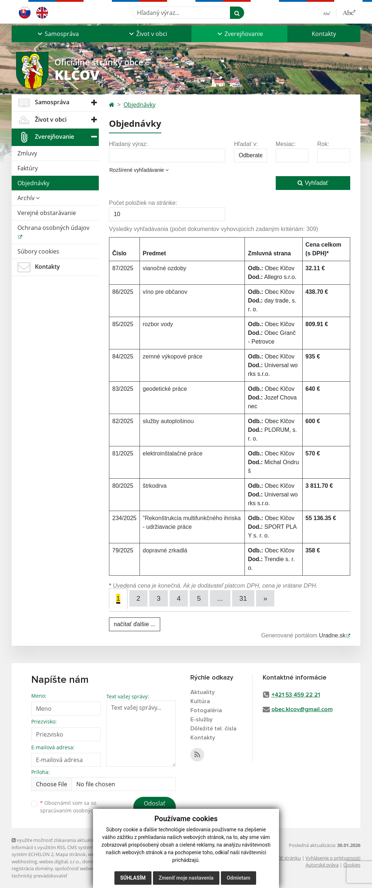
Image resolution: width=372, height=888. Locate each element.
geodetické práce (165, 389)
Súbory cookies (38, 251)
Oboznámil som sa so (77, 806)
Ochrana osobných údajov (53, 228)
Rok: (323, 144)
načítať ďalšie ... (134, 624)
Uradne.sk (332, 635)
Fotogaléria (206, 710)
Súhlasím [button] (133, 878)
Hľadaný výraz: (128, 144)
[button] (57, 33)
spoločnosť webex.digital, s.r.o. (88, 868)
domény (91, 861)
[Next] (265, 598)
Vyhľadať (313, 183)
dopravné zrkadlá (165, 550)
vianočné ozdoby (164, 268)
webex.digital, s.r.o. (59, 861)
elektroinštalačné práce (173, 453)
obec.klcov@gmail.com (302, 709)
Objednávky (33, 183)
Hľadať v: (246, 144)
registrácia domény (32, 868)
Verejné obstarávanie (46, 213)
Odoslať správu (154, 807)
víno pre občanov (165, 292)
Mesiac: (286, 144)
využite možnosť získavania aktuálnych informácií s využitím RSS (56, 843)
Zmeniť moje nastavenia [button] (186, 878)
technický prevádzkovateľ (39, 875)
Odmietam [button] (238, 878)
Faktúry (27, 168)
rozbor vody (158, 324)
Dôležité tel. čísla (213, 728)
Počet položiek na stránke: (143, 203)
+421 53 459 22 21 (295, 695)
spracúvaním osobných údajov (77, 810)
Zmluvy (27, 153)
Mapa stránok (71, 854)
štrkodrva (155, 486)
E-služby (201, 719)
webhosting (24, 861)
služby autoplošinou (168, 421)
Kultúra (200, 701)
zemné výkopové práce (173, 356)
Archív (28, 198)
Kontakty (324, 34)
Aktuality (202, 692)
